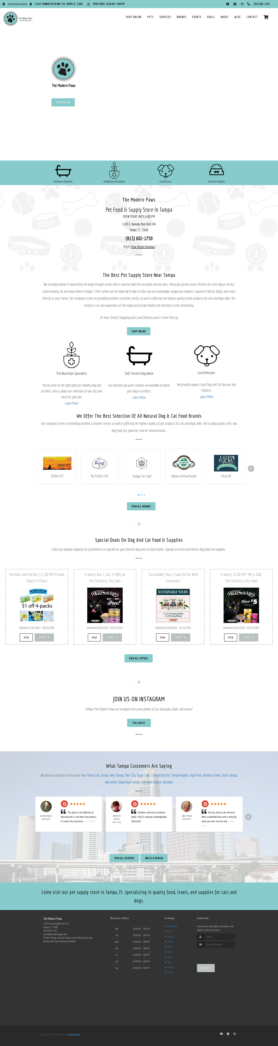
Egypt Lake (143, 775)
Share (44, 637)
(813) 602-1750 (139, 238)
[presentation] (216, 954)
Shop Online (63, 102)
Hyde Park (196, 775)
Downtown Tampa (129, 782)
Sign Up (206, 968)
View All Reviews (124, 858)
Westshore (111, 782)
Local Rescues (165, 181)
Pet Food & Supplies (216, 181)
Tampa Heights (180, 775)
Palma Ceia (93, 775)
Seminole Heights (151, 782)
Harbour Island (211, 775)
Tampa (105, 775)
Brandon (168, 782)
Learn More (71, 403)
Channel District (160, 775)
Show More (91, 821)
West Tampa (117, 775)
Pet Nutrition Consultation (114, 181)
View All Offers (138, 658)
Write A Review (154, 858)
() (142, 247)
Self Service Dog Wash (63, 181)
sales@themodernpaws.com (55, 934)
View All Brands (141, 506)
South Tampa (229, 775)
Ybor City (130, 775)
